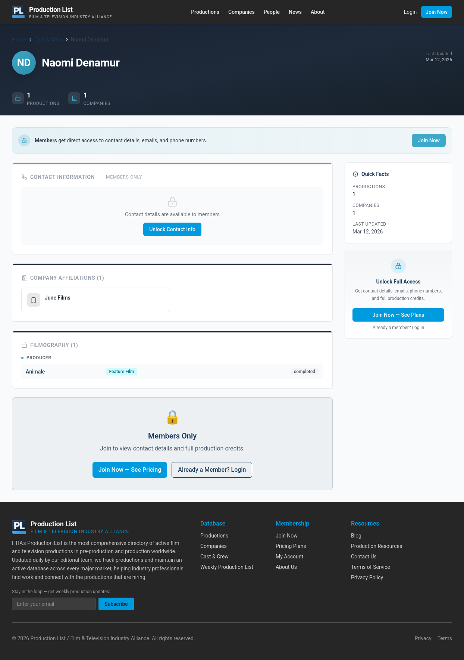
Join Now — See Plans (398, 315)
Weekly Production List (226, 567)
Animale (35, 372)
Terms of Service (370, 567)
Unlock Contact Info (172, 229)
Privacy (422, 638)
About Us (286, 567)
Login (410, 12)
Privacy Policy (367, 577)
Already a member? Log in (398, 327)
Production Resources (376, 546)
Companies (241, 12)
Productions (205, 12)
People (272, 12)
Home (19, 40)
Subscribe (116, 604)
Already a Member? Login (212, 469)
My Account (289, 557)
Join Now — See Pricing (130, 469)
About (318, 12)
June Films (60, 298)
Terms (445, 638)
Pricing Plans (291, 546)
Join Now (437, 12)
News (295, 12)
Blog (356, 536)
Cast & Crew (48, 40)
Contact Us (364, 557)
